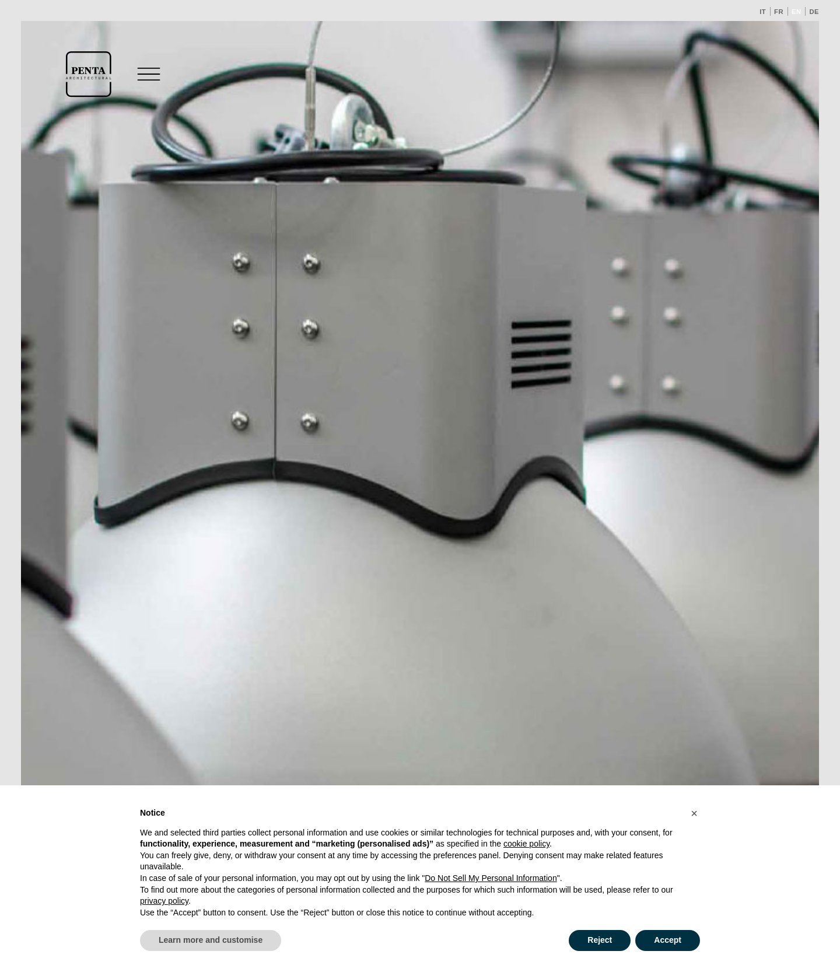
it (763, 11)
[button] (694, 813)
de (814, 11)
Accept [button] (667, 940)
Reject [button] (599, 940)
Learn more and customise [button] (210, 940)
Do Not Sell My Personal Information (490, 878)
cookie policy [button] (526, 843)
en (797, 11)
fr (778, 11)
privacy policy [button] (164, 900)
